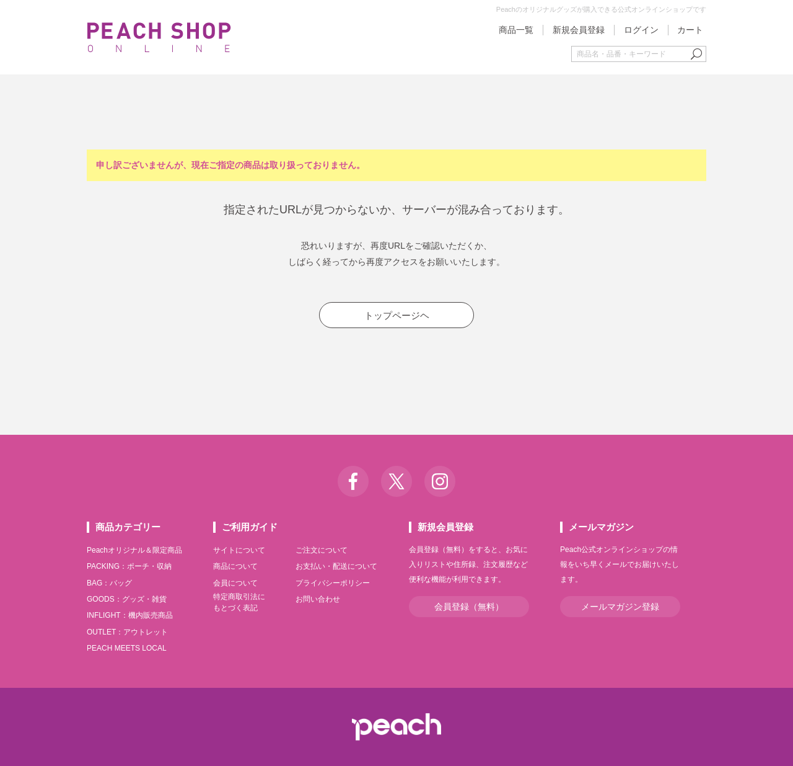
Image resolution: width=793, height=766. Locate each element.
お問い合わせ (318, 599)
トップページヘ (396, 315)
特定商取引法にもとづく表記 (239, 602)
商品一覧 (516, 30)
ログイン (641, 30)
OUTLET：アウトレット (127, 632)
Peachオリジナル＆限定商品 (134, 550)
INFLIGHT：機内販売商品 (130, 615)
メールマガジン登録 (620, 607)
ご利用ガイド (250, 527)
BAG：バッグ (109, 583)
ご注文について (322, 550)
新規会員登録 (579, 30)
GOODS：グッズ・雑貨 (127, 599)
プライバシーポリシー (333, 583)
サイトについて (239, 550)
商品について (235, 566)
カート (690, 30)
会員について (235, 583)
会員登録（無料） (469, 607)
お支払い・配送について (336, 566)
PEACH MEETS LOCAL (127, 648)
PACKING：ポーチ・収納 (129, 566)
